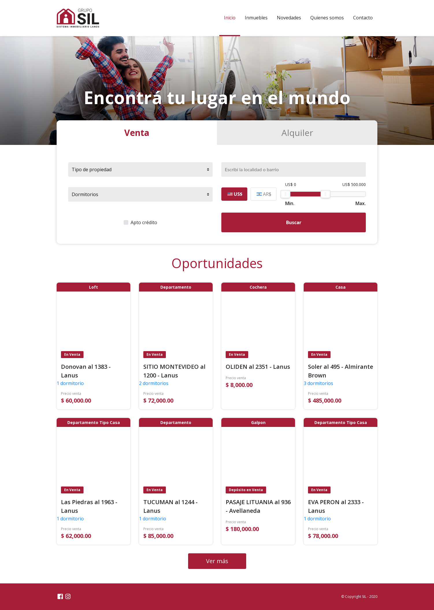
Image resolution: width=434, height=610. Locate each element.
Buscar (293, 222)
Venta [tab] (136, 133)
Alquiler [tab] (297, 133)
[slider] (285, 194)
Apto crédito (144, 222)
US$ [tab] (234, 194)
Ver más (217, 561)
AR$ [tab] (264, 194)
